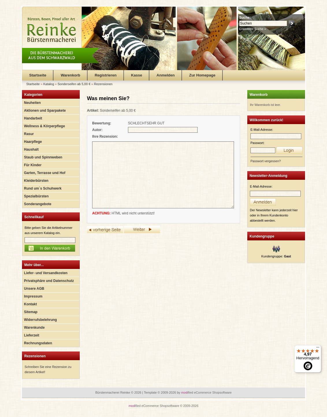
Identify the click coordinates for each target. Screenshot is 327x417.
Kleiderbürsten (36, 181)
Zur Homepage (202, 75)
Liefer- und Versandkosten (46, 273)
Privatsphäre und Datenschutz (49, 281)
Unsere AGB (34, 289)
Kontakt (30, 304)
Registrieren (106, 75)
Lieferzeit (31, 335)
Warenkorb (70, 75)
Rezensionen (35, 356)
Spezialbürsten (36, 196)
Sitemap (31, 312)
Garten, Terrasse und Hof (44, 173)
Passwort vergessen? (265, 161)
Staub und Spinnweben (43, 157)
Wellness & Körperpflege (44, 126)
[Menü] (317, 348)
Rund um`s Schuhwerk (43, 188)
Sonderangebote (37, 204)
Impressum (33, 296)
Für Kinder (33, 165)
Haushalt (31, 149)
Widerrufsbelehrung (40, 320)
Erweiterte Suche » (252, 29)
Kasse (136, 75)
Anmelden (166, 75)
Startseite (37, 75)
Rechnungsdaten (38, 343)
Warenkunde (34, 328)
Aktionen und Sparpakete (45, 111)
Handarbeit (33, 118)
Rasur (29, 134)
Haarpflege (33, 142)
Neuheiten (32, 103)
